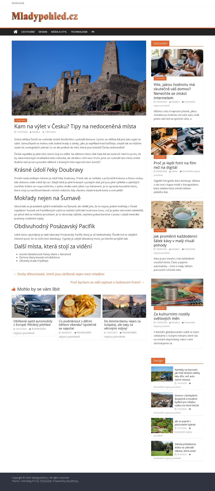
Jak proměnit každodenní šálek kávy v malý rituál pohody (175, 241)
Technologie (79, 31)
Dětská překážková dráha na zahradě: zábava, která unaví (185, 447)
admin (174, 171)
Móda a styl (59, 31)
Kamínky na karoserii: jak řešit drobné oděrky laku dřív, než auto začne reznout (187, 374)
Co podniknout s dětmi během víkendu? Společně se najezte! (77, 324)
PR (93, 31)
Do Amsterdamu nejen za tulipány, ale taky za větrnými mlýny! (122, 324)
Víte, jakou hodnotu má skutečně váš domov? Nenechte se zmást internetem (174, 91)
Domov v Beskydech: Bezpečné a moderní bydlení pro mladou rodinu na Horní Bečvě (187, 400)
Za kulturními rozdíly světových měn (172, 316)
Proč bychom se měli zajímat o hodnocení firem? (107, 282)
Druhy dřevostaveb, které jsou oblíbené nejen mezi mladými (58, 274)
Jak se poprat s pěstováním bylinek (185, 423)
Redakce (36, 131)
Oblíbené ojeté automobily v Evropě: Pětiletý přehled (32, 323)
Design (43, 31)
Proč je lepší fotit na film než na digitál (175, 165)
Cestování (28, 31)
